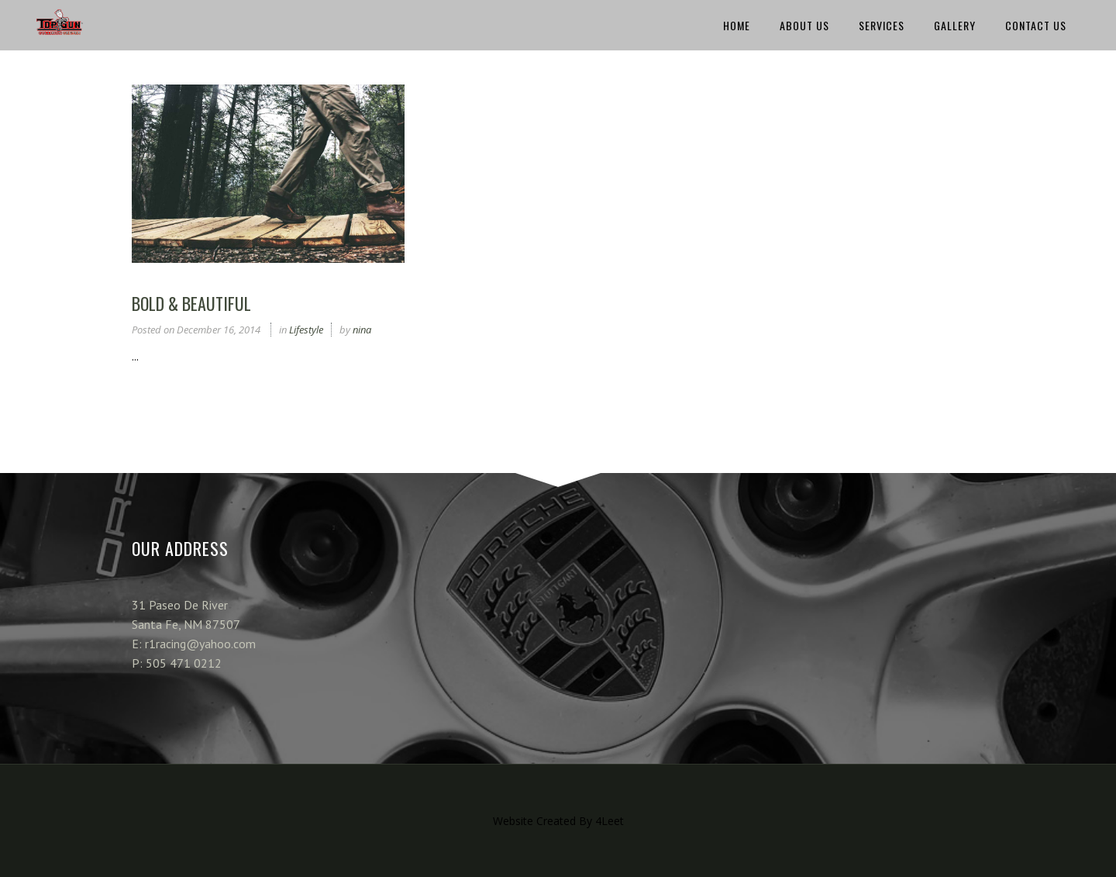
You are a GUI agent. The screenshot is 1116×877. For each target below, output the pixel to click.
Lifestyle (306, 330)
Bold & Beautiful (191, 303)
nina (362, 330)
